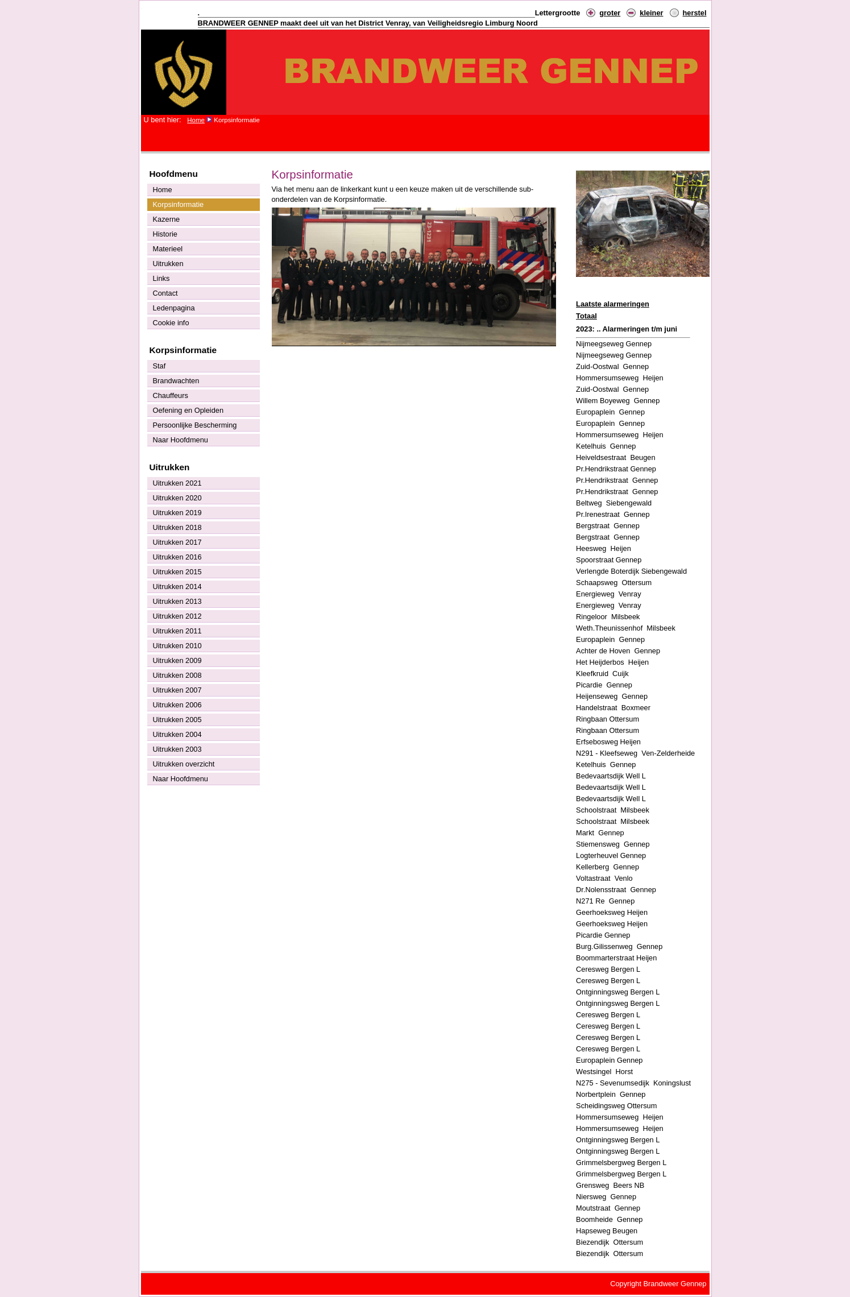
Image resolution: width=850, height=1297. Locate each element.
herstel (695, 13)
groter (609, 13)
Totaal (586, 316)
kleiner (651, 13)
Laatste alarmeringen (612, 304)
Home (196, 120)
